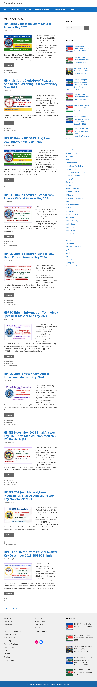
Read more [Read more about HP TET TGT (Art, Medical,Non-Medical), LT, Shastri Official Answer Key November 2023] (9, 534)
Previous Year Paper (61, 9)
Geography (70, 179)
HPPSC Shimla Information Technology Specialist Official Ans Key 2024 (31, 314)
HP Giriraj (69, 201)
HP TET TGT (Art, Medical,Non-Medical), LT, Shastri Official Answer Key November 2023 (29, 495)
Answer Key (9, 70)
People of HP (70, 243)
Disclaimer (8, 625)
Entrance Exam (71, 169)
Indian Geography (72, 224)
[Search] (86, 28)
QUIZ (6, 650)
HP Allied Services (72, 188)
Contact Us (8, 621)
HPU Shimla (70, 217)
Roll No (68, 256)
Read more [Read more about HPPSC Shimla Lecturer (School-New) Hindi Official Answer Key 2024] (9, 295)
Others (68, 240)
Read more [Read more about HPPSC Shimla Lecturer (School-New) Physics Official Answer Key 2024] (9, 236)
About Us (7, 618)
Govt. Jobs (69, 182)
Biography (70, 156)
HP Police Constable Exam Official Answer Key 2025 (27, 25)
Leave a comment (11, 72)
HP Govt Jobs (15, 9)
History (68, 185)
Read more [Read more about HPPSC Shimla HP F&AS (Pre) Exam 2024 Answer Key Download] (9, 179)
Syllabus (72, 9)
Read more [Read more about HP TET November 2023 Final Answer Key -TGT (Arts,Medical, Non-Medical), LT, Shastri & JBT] (9, 475)
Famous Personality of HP (75, 172)
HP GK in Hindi (9, 637)
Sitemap (7, 654)
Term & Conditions (11, 660)
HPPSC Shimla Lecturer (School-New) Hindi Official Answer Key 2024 (29, 255)
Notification (70, 237)
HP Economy (70, 195)
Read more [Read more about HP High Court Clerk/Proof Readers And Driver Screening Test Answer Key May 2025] (9, 123)
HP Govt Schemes (72, 204)
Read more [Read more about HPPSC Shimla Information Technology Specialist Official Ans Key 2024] (9, 356)
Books (68, 159)
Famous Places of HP (73, 175)
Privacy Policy (9, 647)
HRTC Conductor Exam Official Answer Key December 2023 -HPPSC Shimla (30, 553)
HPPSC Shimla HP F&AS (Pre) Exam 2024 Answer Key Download (28, 140)
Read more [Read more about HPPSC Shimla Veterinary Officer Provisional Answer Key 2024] (9, 415)
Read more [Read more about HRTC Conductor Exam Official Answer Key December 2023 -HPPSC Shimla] (9, 593)
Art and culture (71, 153)
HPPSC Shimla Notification (76, 214)
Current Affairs (27, 9)
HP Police (69, 208)
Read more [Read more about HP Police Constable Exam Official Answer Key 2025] (9, 65)
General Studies (13, 3)
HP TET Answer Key (12, 482)
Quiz (67, 250)
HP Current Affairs (72, 192)
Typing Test (70, 263)
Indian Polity (70, 230)
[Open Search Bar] (92, 9)
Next (16, 608)
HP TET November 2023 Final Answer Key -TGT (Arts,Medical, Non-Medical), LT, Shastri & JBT (30, 436)
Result (68, 253)
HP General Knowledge (44, 9)
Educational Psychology (75, 166)
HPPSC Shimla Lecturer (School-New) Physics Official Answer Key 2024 (29, 196)
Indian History (71, 227)
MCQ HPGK (70, 234)
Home (5, 9)
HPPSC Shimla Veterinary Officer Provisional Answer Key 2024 (26, 375)
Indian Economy (72, 221)
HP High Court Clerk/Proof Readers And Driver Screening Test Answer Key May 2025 (30, 84)
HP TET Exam (71, 211)
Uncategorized (71, 266)
